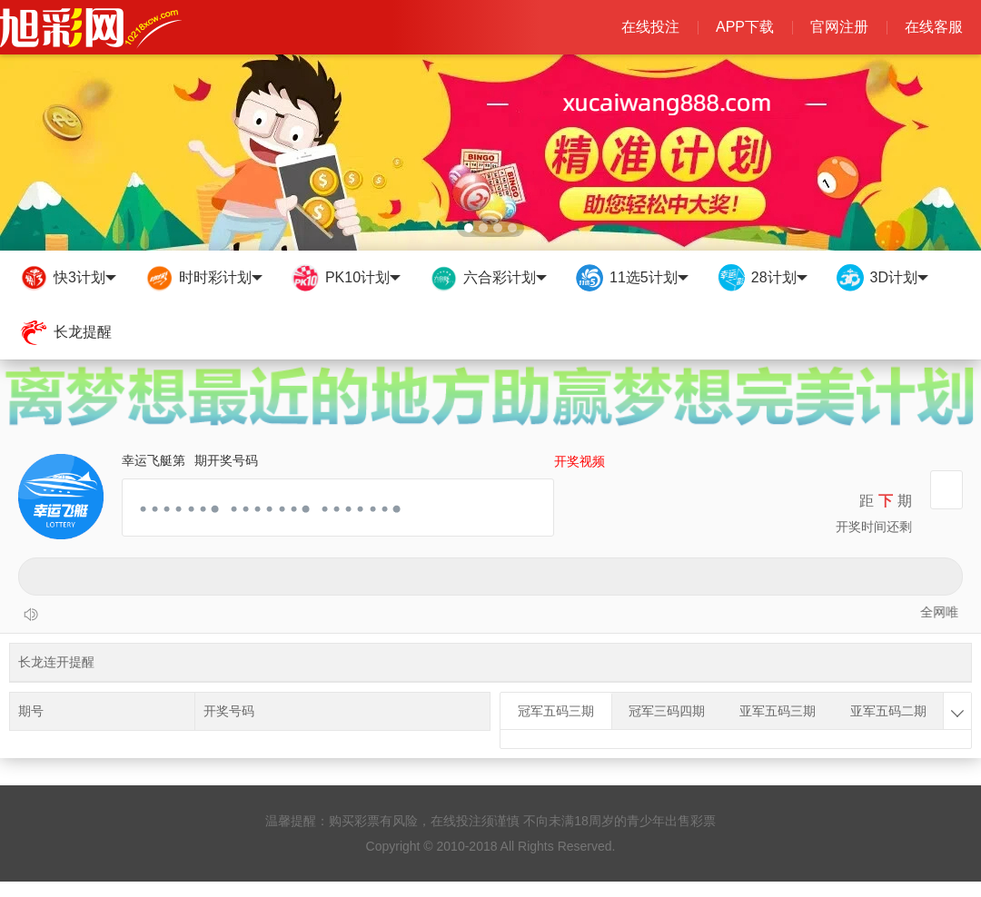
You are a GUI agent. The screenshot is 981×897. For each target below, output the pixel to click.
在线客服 (934, 26)
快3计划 (67, 277)
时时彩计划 (203, 277)
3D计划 (881, 277)
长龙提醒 (65, 332)
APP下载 (745, 26)
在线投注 (650, 26)
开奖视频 (579, 461)
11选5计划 (631, 277)
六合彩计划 (487, 277)
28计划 (762, 277)
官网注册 (839, 26)
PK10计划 (345, 277)
